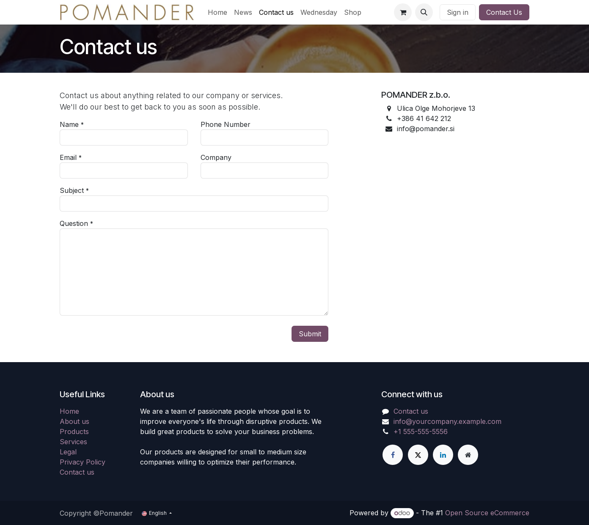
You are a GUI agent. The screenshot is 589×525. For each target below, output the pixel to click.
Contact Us (504, 12)
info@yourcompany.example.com (447, 421)
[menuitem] (217, 12)
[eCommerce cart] (403, 12)
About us (74, 421)
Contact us (77, 472)
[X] (418, 455)
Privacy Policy (82, 462)
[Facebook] (393, 455)
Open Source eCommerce (487, 513)
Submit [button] (310, 334)
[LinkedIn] (443, 455)
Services (73, 441)
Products (74, 431)
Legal (68, 452)
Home (69, 411)
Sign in (457, 12)
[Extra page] (468, 455)
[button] (424, 12)
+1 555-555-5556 (421, 431)
